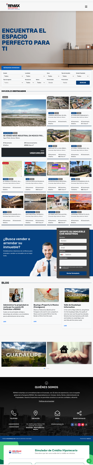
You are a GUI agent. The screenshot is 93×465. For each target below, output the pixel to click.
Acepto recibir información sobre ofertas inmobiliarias (72, 267)
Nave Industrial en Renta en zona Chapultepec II (35, 214)
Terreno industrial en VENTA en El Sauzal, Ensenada (57, 115)
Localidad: (27, 73)
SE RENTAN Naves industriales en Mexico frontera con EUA (57, 181)
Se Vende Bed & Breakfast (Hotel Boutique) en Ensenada (80, 115)
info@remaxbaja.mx (57, 424)
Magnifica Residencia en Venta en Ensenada (80, 181)
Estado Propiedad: (80, 73)
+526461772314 (14, 427)
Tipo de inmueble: (65, 73)
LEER (4, 321)
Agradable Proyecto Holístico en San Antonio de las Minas (80, 214)
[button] (44, 368)
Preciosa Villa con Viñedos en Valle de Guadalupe (57, 148)
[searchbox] (13, 82)
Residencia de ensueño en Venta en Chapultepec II (12, 214)
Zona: (48, 73)
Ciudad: (5, 73)
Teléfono (62, 251)
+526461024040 (13, 424)
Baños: (37, 79)
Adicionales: (63, 258)
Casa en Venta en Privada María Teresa (35, 181)
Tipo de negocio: (7, 79)
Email (61, 244)
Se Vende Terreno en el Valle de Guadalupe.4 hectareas (80, 148)
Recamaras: (28, 79)
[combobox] (13, 76)
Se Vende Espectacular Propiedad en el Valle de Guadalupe (57, 214)
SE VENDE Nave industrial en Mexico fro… (23, 136)
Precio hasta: (64, 79)
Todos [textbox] (6, 76)
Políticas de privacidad (46, 401)
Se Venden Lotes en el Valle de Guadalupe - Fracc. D (12, 181)
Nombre (62, 237)
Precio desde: (50, 79)
